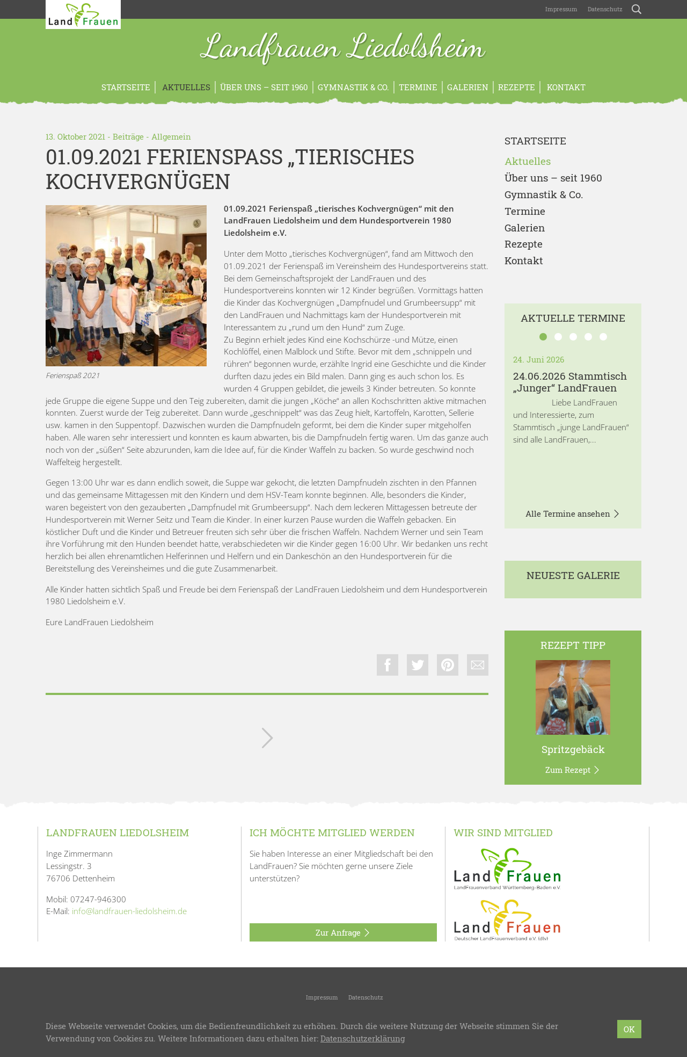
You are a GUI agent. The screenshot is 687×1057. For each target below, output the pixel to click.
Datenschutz (604, 9)
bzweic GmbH (510, 1026)
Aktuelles (185, 87)
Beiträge (128, 136)
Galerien (467, 87)
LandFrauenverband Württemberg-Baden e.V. (342, 1026)
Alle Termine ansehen (572, 514)
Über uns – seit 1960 (264, 87)
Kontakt (565, 87)
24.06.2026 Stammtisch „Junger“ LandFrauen (570, 382)
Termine (418, 87)
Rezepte (516, 87)
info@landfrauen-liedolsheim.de (129, 911)
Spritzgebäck (573, 749)
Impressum (561, 9)
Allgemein (171, 136)
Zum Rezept (573, 770)
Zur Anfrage (343, 933)
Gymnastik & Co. (353, 87)
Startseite (125, 87)
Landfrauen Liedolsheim (343, 47)
